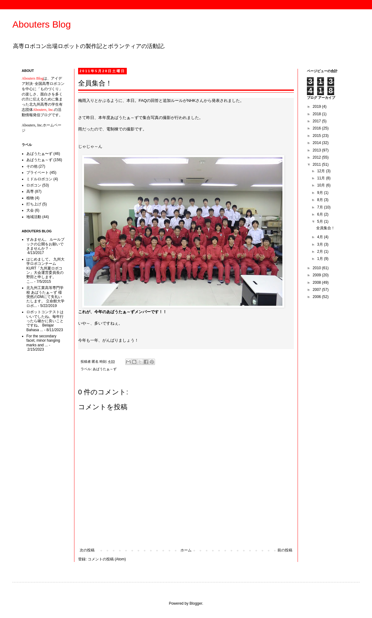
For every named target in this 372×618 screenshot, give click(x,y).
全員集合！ (325, 228)
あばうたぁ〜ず (39, 153)
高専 (30, 191)
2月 (320, 251)
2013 (317, 150)
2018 (317, 114)
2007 (317, 289)
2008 (317, 282)
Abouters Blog (41, 24)
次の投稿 (87, 550)
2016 (317, 128)
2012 (317, 157)
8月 (320, 200)
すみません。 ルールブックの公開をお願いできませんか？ (45, 244)
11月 (321, 178)
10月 (321, 185)
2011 (317, 164)
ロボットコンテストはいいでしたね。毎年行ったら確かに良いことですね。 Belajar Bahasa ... (45, 321)
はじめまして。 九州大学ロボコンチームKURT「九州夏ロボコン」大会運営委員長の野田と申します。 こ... (45, 270)
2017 (317, 121)
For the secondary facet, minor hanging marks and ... (43, 340)
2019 (317, 106)
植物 (30, 198)
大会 (30, 210)
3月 (320, 244)
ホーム (186, 550)
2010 (317, 268)
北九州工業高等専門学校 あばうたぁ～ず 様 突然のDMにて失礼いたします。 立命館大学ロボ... (45, 297)
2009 (317, 275)
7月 (320, 207)
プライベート (37, 172)
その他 (32, 166)
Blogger (195, 603)
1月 (320, 258)
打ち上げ (33, 204)
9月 (320, 193)
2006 (317, 297)
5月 (320, 221)
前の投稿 (284, 550)
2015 (317, 136)
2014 (317, 143)
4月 (320, 237)
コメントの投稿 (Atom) (107, 559)
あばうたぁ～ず (105, 369)
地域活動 (33, 217)
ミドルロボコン (39, 179)
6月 (320, 214)
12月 (321, 171)
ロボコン (33, 185)
